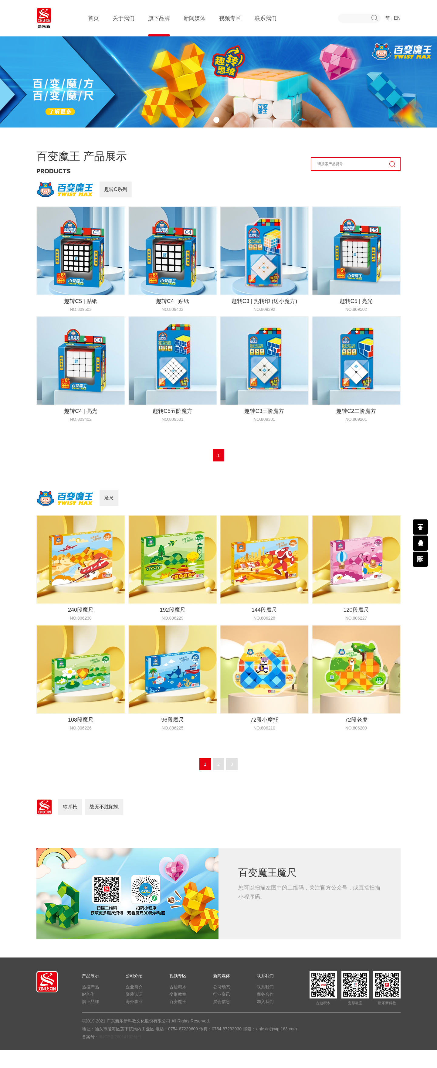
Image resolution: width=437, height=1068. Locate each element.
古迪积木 (177, 1005)
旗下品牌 (159, 25)
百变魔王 (177, 1019)
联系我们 (265, 25)
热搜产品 (90, 1005)
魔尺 (109, 516)
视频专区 (230, 25)
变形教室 (177, 1012)
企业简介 (134, 1005)
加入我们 (265, 1019)
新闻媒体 (194, 25)
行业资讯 (221, 1012)
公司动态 (221, 1005)
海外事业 (134, 1019)
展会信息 (221, 1019)
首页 (93, 25)
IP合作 (88, 1012)
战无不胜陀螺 (104, 825)
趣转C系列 (115, 207)
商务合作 (265, 1012)
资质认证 (134, 1012)
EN (397, 18)
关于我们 (123, 25)
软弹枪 (70, 825)
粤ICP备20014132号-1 (120, 1055)
